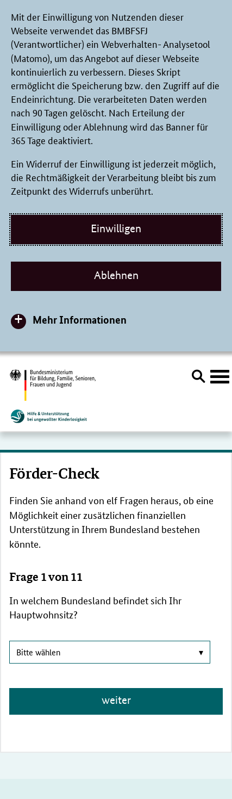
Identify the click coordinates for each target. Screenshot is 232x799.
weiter (116, 700)
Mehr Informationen (80, 319)
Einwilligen (116, 228)
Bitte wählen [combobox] (109, 652)
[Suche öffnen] (198, 378)
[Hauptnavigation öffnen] (219, 377)
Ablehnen (116, 275)
